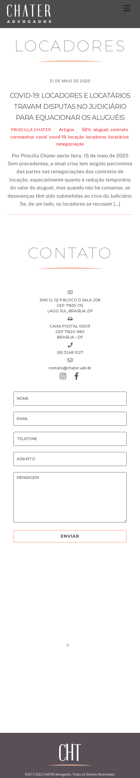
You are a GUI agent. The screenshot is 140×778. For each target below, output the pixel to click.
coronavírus (22, 136)
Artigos (66, 129)
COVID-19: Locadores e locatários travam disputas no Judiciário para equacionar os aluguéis (70, 106)
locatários (118, 136)
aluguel (100, 129)
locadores (96, 136)
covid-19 (57, 136)
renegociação (70, 143)
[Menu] (127, 8)
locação (76, 136)
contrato (119, 129)
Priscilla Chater (31, 129)
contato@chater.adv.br (70, 368)
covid (41, 136)
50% (86, 129)
